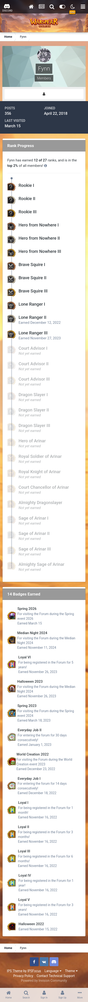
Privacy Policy (23, 976)
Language (53, 971)
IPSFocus (34, 971)
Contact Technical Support (56, 976)
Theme (71, 971)
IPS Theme (14, 971)
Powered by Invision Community (44, 980)
